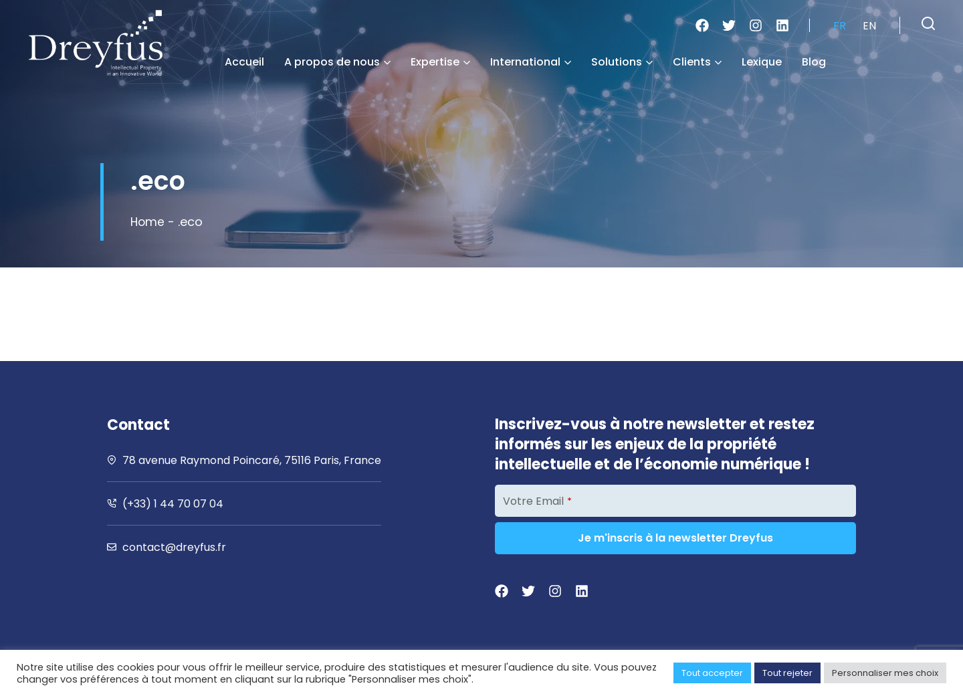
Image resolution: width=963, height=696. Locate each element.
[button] (928, 23)
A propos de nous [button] (337, 62)
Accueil (244, 62)
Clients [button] (697, 62)
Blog (814, 62)
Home (148, 221)
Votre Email (537, 501)
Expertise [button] (440, 62)
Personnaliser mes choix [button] (885, 673)
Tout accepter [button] (712, 673)
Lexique (762, 62)
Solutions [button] (622, 62)
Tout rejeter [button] (787, 673)
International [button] (530, 62)
